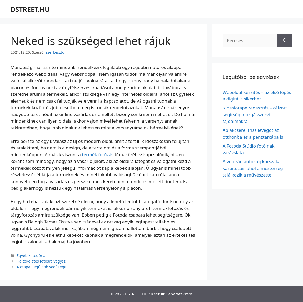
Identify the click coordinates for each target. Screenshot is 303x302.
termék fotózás (97, 155)
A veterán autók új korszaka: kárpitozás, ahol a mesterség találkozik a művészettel (253, 168)
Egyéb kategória (31, 255)
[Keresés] (284, 40)
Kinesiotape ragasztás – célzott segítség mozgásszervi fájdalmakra (255, 114)
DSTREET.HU (30, 9)
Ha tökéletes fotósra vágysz (41, 261)
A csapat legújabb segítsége (41, 266)
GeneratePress (179, 293)
